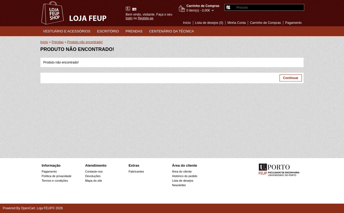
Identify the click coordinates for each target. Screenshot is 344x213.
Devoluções (93, 176)
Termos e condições (55, 180)
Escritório (108, 31)
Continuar (290, 78)
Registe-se (145, 18)
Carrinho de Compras (265, 23)
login (129, 18)
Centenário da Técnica (171, 31)
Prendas (134, 31)
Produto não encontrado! (85, 42)
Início (187, 23)
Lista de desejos (183, 180)
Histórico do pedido (184, 176)
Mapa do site (93, 180)
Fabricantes (136, 171)
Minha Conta (236, 23)
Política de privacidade (56, 176)
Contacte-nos (94, 171)
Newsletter (179, 185)
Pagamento (293, 23)
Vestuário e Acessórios (66, 31)
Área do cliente (182, 171)
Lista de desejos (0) (209, 23)
